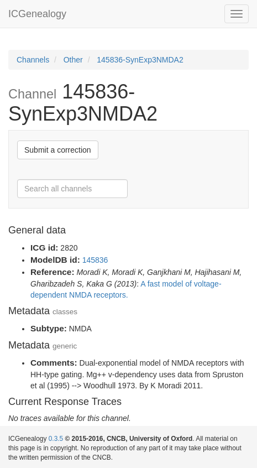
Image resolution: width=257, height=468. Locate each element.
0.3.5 (56, 439)
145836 (95, 260)
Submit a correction (57, 149)
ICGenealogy (37, 13)
